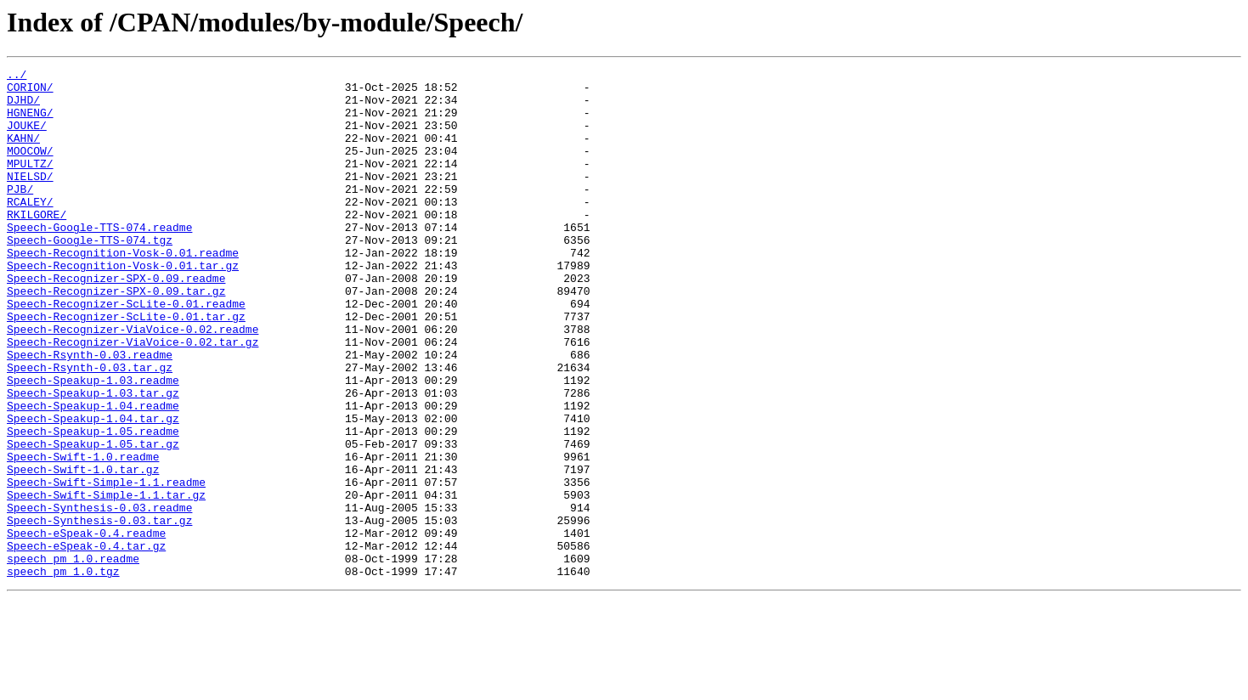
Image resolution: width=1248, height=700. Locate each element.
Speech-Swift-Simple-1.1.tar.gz (106, 581)
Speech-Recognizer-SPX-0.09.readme (116, 321)
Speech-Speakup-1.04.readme (93, 474)
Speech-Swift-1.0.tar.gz (83, 550)
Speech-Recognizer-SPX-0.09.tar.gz (116, 336)
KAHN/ (23, 153)
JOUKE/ (27, 137)
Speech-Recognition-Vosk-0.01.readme (123, 290)
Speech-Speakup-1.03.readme (93, 443)
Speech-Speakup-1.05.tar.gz (93, 520)
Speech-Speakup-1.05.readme (93, 504)
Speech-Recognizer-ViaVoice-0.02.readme (132, 382)
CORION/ (30, 91)
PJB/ (20, 214)
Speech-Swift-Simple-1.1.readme (106, 565)
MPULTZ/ (30, 183)
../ (16, 76)
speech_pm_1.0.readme (73, 657)
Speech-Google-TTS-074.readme (99, 260)
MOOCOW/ (30, 168)
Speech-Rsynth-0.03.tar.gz (89, 428)
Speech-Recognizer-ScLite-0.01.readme (126, 351)
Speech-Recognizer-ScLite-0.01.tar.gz (126, 367)
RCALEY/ (30, 229)
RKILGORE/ (36, 244)
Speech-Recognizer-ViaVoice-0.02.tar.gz (132, 397)
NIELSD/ (30, 198)
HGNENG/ (30, 122)
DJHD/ (23, 107)
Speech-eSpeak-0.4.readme (86, 627)
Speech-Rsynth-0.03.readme (89, 413)
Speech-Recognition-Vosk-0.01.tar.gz (123, 305)
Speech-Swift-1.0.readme (83, 535)
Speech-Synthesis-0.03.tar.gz (99, 611)
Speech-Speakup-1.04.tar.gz (93, 489)
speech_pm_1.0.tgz (63, 672)
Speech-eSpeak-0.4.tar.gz (86, 642)
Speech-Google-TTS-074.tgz (89, 275)
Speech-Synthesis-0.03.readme (99, 596)
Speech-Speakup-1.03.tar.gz (93, 458)
